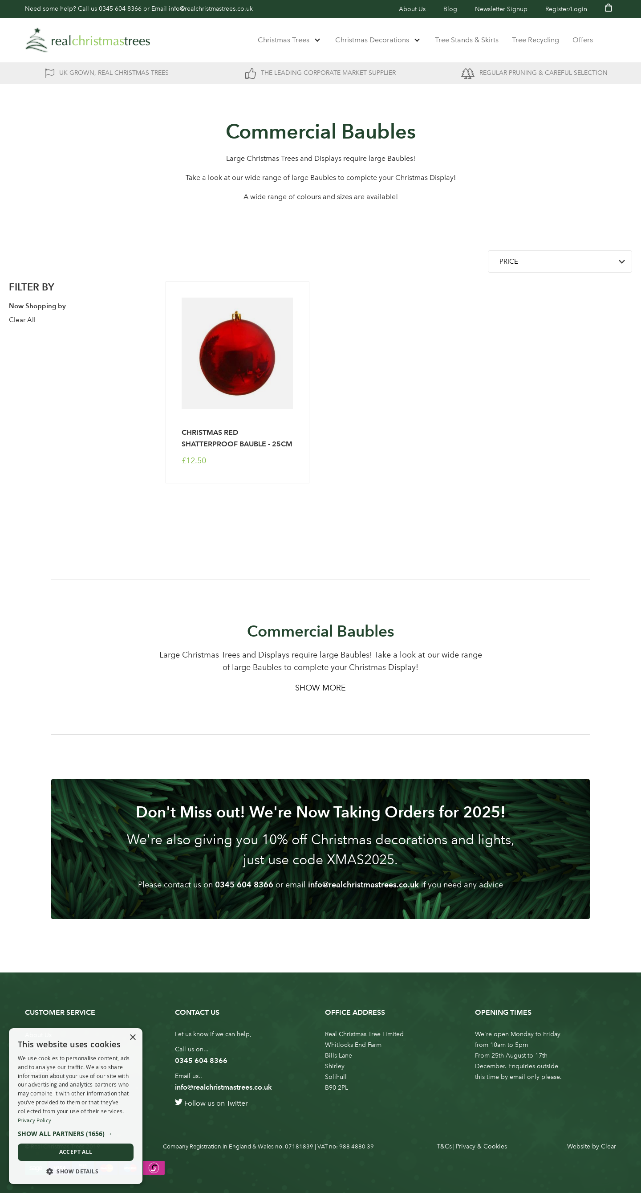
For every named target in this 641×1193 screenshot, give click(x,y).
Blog (450, 9)
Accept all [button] (76, 1152)
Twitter (237, 1103)
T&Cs (444, 1146)
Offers (582, 40)
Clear (608, 1146)
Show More (320, 688)
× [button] (132, 1037)
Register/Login (566, 9)
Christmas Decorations (372, 40)
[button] (76, 1133)
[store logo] (87, 40)
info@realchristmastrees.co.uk (211, 8)
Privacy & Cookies (481, 1146)
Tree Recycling (535, 40)
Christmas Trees (283, 40)
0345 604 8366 (120, 8)
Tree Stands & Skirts (467, 40)
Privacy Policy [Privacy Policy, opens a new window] (34, 1120)
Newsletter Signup (501, 9)
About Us (412, 9)
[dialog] (75, 1106)
